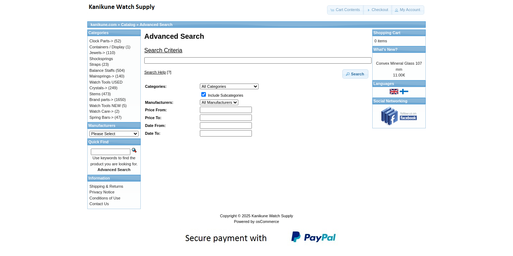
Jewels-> (97, 52)
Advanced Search (156, 24)
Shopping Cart (386, 33)
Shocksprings (101, 59)
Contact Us (99, 204)
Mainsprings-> (101, 76)
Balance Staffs (102, 70)
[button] (345, 10)
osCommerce (267, 221)
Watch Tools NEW (105, 105)
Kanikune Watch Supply (272, 216)
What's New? (385, 49)
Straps (95, 64)
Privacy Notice (101, 192)
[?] (157, 72)
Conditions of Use (104, 198)
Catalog (128, 24)
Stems (94, 94)
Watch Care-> (101, 111)
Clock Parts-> (101, 41)
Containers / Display (106, 47)
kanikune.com (103, 24)
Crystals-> (98, 88)
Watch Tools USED (106, 82)
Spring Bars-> (101, 117)
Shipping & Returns (106, 186)
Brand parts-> (101, 99)
